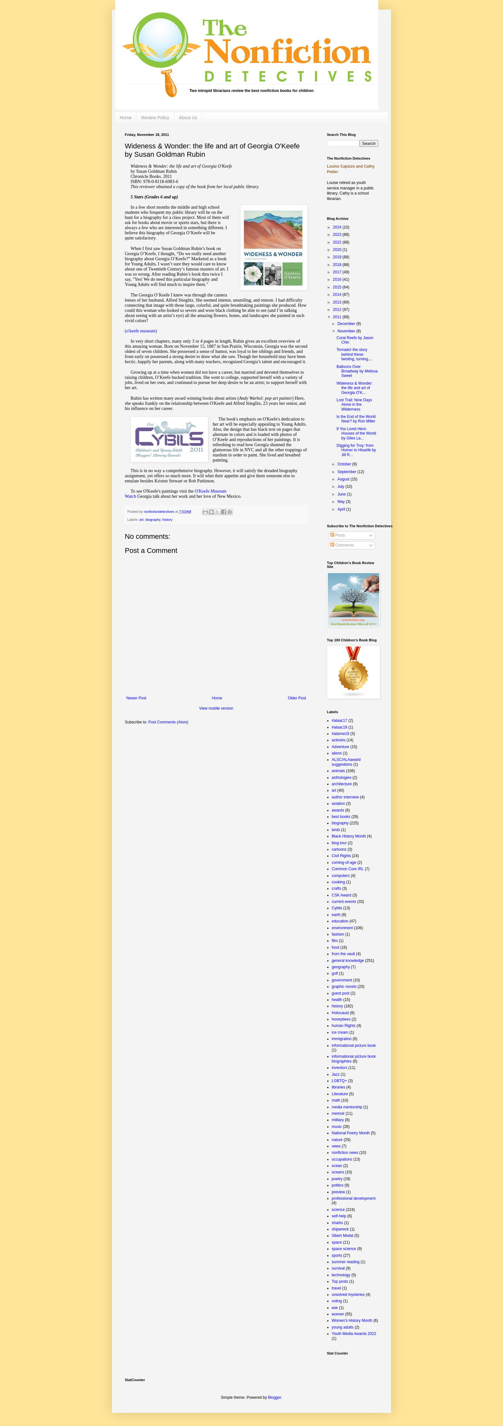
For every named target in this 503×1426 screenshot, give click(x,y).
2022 (338, 242)
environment (342, 928)
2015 (338, 287)
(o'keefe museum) (141, 331)
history (167, 519)
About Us (188, 117)
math (336, 1100)
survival (338, 1268)
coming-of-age (344, 862)
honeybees (341, 1019)
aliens (337, 753)
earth (336, 915)
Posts (337, 535)
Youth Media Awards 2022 (354, 1333)
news (336, 1146)
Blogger (274, 1397)
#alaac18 (339, 727)
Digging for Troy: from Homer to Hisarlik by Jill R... (356, 450)
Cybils (337, 908)
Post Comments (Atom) (168, 722)
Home (126, 117)
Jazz (336, 1074)
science (338, 1209)
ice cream (340, 1032)
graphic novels (344, 986)
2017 (338, 272)
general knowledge (348, 960)
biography (152, 519)
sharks (337, 1223)
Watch (130, 496)
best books (341, 816)
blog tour (339, 843)
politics (338, 1185)
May (341, 501)
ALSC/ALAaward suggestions (346, 761)
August (344, 479)
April (341, 509)
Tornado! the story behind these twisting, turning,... (354, 354)
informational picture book (354, 1045)
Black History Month (349, 836)
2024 (338, 227)
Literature (340, 1094)
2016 (338, 279)
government (342, 980)
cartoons (339, 849)
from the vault (343, 954)
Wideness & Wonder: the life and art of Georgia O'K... (355, 388)
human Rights (343, 1025)
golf (335, 973)
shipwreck (340, 1229)
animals (338, 771)
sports (337, 1255)
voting (337, 1301)
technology (341, 1275)
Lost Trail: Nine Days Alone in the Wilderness (354, 405)
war (335, 1307)
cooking (338, 882)
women (338, 1314)
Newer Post (136, 698)
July (341, 486)
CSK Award (341, 895)
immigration (342, 1039)
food (335, 947)
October (344, 464)
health (337, 999)
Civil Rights (341, 856)
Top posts (340, 1281)
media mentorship (347, 1107)
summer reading (346, 1262)
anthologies (341, 777)
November (346, 331)
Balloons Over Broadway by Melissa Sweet (357, 371)
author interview (345, 797)
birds (336, 830)
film (335, 940)
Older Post (297, 698)
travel (336, 1288)
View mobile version (216, 708)
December (346, 323)
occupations (342, 1159)
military (338, 1120)
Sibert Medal (342, 1235)
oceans (338, 1172)
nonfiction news (345, 1152)
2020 (338, 249)
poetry (337, 1179)
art (142, 519)
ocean (337, 1165)
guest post (340, 993)
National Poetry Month (351, 1133)
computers (341, 875)
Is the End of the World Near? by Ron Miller (356, 418)
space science (344, 1249)
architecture (342, 784)
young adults (343, 1327)
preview (338, 1192)
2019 (338, 257)
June (342, 494)
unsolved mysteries (348, 1294)
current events (344, 901)
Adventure (340, 747)
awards (338, 810)
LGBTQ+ (339, 1081)
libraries (338, 1087)
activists (338, 740)
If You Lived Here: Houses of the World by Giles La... (356, 433)
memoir (338, 1113)
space (337, 1242)
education (340, 921)
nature (337, 1140)
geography (341, 967)
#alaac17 (339, 720)
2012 (338, 309)
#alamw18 (340, 733)
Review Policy (155, 117)
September (347, 472)
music (337, 1126)
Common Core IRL (348, 869)
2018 (338, 265)
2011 (338, 317)
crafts (336, 888)
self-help (339, 1216)
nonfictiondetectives (159, 511)
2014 (338, 294)
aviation (338, 803)
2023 (338, 234)
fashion (338, 934)
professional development (354, 1198)
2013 (338, 302)
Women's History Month (352, 1320)
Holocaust (340, 1013)
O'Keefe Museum (210, 491)
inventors (339, 1067)
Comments (342, 545)
